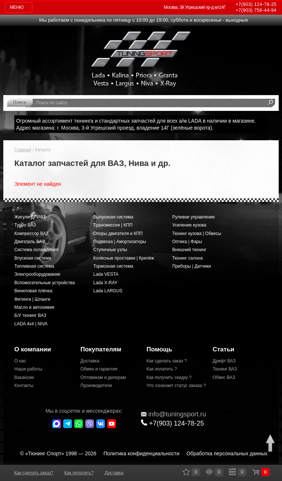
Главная (22, 149)
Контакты (23, 385)
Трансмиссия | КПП (113, 225)
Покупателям (100, 349)
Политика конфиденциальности (142, 453)
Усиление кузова (189, 225)
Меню (17, 7)
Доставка (90, 361)
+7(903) (172, 423)
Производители (96, 385)
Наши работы (28, 369)
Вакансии (24, 377)
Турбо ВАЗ (25, 225)
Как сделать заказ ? (167, 361)
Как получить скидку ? (169, 377)
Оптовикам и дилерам (103, 377)
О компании (32, 349)
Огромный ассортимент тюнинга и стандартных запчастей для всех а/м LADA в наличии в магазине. (136, 121)
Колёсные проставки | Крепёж (123, 258)
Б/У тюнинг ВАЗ (30, 315)
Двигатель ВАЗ (29, 241)
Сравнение (232, 471)
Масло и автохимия (34, 307)
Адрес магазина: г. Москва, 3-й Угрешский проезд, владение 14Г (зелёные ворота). (115, 128)
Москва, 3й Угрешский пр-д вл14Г (195, 7)
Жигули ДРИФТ (30, 217)
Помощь (159, 349)
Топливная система (34, 266)
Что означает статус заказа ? (174, 385)
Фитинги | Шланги (32, 299)
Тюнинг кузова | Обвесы (196, 233)
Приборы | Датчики (191, 266)
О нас (20, 361)
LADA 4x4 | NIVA (30, 323)
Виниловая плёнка (33, 290)
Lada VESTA (105, 274)
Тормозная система (113, 266)
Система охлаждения (36, 249)
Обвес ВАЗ (224, 377)
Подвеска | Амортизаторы (119, 241)
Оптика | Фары (187, 241)
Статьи (223, 349)
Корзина (255, 471)
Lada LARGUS (107, 290)
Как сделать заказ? (33, 472)
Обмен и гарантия (98, 369)
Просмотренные (209, 471)
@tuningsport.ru (173, 414)
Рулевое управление (193, 217)
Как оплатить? (78, 472)
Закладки (186, 471)
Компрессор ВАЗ (31, 233)
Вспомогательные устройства (44, 282)
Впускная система (32, 258)
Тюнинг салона (187, 258)
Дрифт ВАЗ (224, 361)
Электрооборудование (37, 274)
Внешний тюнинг (189, 249)
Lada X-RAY (105, 282)
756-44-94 (256, 10)
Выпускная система (113, 217)
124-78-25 (256, 4)
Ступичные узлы (110, 249)
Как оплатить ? (162, 369)
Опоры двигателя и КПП (118, 233)
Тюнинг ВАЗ (225, 369)
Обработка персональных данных (227, 453)
